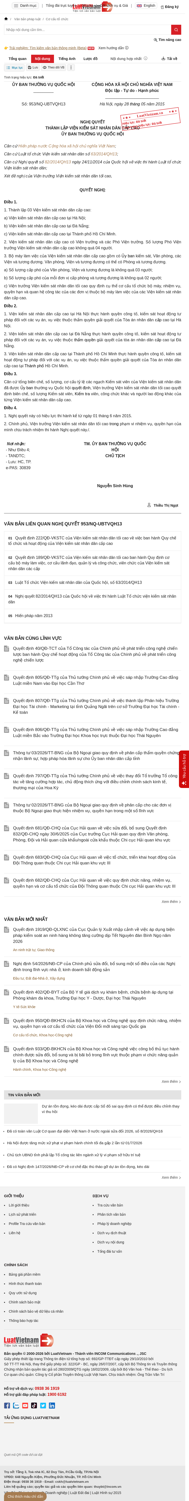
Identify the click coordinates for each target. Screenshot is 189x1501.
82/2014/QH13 (58, 162)
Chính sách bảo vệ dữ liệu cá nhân (36, 1311)
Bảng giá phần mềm (24, 1274)
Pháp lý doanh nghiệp (114, 1224)
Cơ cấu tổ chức (25, 1035)
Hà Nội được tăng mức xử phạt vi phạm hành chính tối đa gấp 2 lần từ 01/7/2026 (74, 1143)
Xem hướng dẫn (113, 48)
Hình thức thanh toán (25, 1284)
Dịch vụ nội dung (110, 1242)
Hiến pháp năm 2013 (34, 616)
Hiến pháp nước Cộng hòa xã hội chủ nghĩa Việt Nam (66, 146)
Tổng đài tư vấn (109, 1251)
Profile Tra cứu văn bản (27, 1224)
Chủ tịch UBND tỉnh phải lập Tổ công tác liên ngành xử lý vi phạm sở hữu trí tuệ (73, 1155)
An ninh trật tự (24, 950)
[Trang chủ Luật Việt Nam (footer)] (92, 1340)
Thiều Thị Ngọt (162, 505)
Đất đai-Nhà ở (37, 978)
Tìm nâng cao (167, 40)
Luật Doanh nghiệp (52, 1493)
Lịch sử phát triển (22, 1214)
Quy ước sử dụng (23, 1293)
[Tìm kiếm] (176, 30)
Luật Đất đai (79, 1493)
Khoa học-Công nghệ (56, 1035)
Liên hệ (14, 1233)
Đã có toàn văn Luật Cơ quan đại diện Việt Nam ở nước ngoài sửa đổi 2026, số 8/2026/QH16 (85, 1131)
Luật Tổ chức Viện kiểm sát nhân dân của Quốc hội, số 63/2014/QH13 (78, 582)
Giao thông (45, 950)
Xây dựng (57, 978)
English (146, 5)
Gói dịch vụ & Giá (114, 5)
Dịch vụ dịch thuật (111, 1233)
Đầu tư (18, 978)
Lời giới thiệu (19, 1205)
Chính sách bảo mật (24, 1302)
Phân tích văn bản (111, 1214)
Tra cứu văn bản (110, 1205)
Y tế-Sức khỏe (24, 1007)
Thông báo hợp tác (23, 1321)
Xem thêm (171, 902)
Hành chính (22, 1070)
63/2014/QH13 (104, 154)
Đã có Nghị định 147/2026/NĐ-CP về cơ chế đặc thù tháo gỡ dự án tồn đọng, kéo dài (78, 1166)
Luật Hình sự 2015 (106, 1493)
